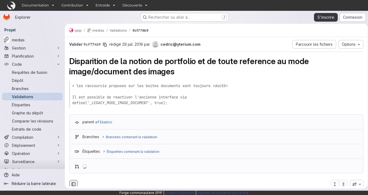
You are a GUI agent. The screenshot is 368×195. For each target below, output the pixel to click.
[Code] (32, 64)
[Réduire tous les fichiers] (341, 184)
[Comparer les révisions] (32, 121)
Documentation (35, 5)
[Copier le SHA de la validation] (105, 44)
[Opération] (32, 153)
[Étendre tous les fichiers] (332, 184)
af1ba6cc (103, 122)
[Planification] (32, 56)
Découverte (132, 5)
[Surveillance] (32, 161)
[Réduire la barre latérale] (32, 183)
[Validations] (32, 96)
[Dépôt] (32, 80)
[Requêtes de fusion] (32, 72)
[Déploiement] (32, 145)
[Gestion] (32, 48)
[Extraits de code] (32, 129)
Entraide (103, 5)
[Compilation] (32, 137)
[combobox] (355, 184)
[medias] (32, 40)
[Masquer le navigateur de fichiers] (73, 184)
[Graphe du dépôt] (32, 113)
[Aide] (32, 175)
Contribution (72, 5)
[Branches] (32, 88)
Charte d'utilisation (180, 193)
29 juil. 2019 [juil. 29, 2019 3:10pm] (132, 44)
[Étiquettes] (32, 104)
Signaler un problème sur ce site (223, 193)
